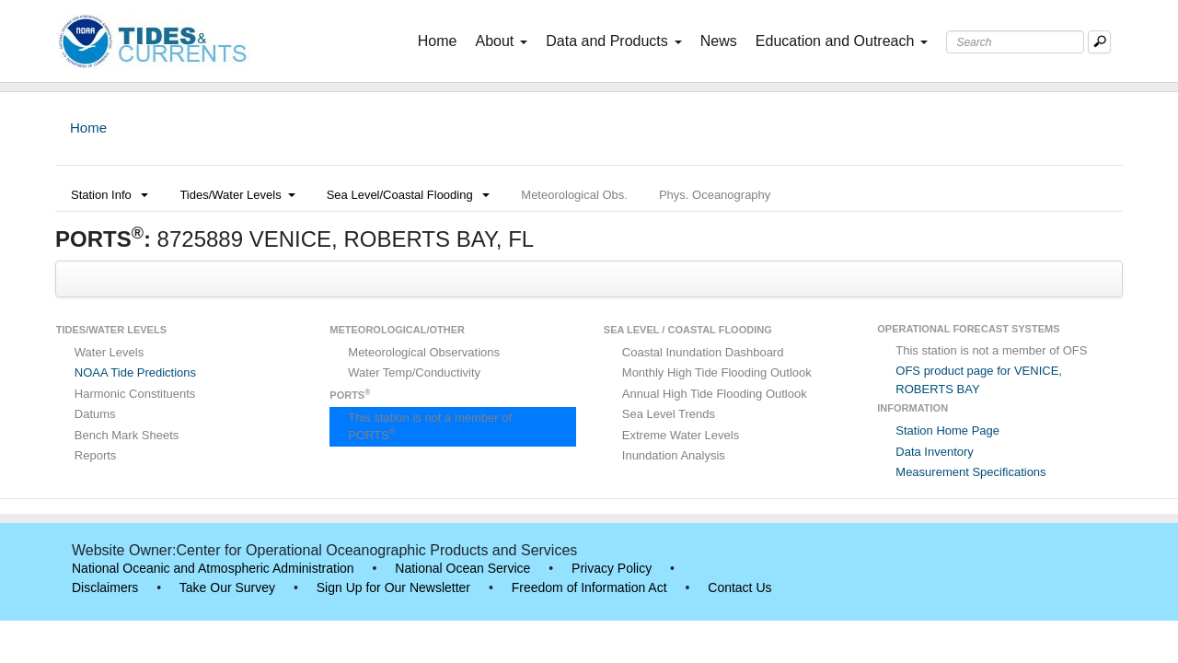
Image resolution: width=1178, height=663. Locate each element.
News (718, 41)
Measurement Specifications (970, 472)
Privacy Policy (612, 568)
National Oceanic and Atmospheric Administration (213, 568)
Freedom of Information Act (589, 587)
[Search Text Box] (1015, 41)
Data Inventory (934, 452)
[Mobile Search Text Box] (1099, 41)
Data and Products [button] (614, 41)
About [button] (501, 41)
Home (441, 39)
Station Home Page (947, 430)
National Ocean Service (462, 568)
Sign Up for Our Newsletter (393, 587)
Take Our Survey (227, 587)
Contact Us (739, 587)
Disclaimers (105, 587)
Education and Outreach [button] (842, 41)
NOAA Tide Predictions (135, 372)
